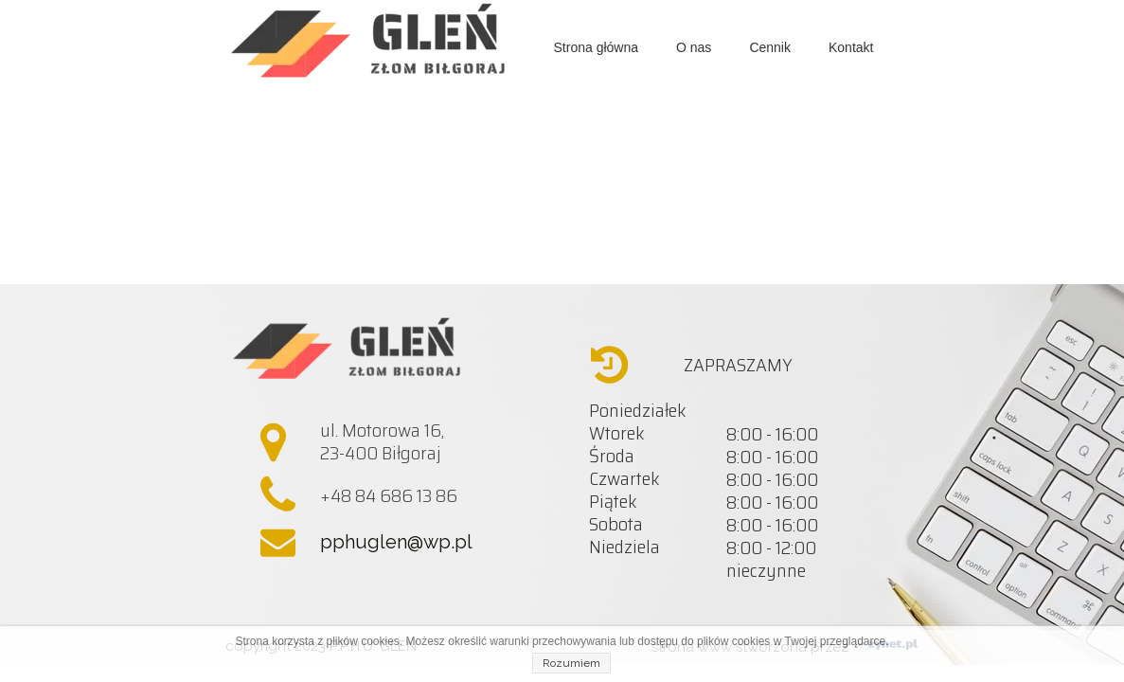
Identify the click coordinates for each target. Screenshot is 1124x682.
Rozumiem (571, 663)
